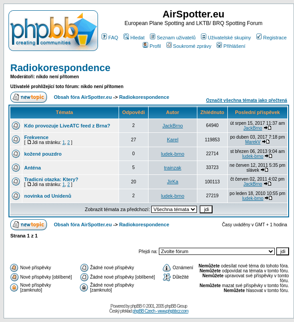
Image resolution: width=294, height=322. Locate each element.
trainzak (173, 167)
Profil (152, 46)
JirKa (172, 181)
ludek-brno (172, 154)
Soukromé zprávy (189, 46)
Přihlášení (231, 46)
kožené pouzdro (43, 154)
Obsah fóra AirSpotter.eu (83, 97)
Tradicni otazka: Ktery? (51, 179)
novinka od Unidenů (47, 196)
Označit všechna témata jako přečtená (246, 100)
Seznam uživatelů (173, 37)
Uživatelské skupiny (226, 37)
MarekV (252, 142)
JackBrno (172, 125)
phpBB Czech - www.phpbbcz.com (160, 311)
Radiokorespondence (60, 67)
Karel (173, 139)
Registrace (271, 37)
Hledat (134, 37)
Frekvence (36, 137)
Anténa (32, 167)
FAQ (110, 37)
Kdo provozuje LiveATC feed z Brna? (67, 125)
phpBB (135, 306)
